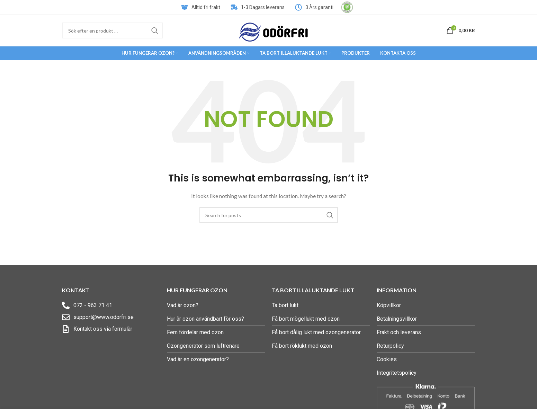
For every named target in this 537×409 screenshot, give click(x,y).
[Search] (112, 30)
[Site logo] (273, 30)
